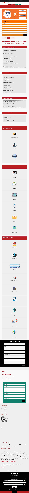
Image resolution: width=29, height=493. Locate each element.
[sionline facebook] (11, 473)
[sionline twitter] (14, 473)
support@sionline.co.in (15, 475)
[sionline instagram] (13, 473)
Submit (24, 401)
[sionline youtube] (17, 473)
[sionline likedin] (15, 473)
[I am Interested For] (14, 33)
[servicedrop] (14, 398)
